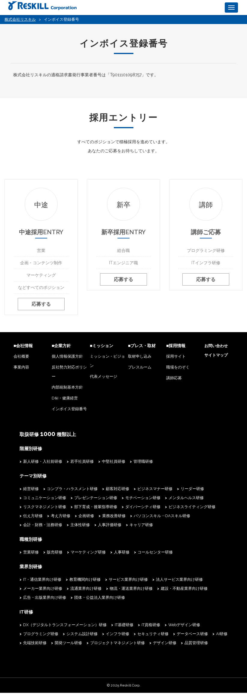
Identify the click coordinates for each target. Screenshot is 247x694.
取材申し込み (139, 359)
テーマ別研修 (32, 478)
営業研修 (31, 554)
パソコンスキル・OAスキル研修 (162, 518)
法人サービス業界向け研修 (179, 581)
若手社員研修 (82, 464)
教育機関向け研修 (85, 581)
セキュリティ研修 (153, 635)
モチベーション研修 (142, 500)
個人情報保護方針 (67, 359)
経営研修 (31, 491)
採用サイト (176, 359)
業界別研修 (30, 568)
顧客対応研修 (117, 491)
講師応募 (174, 380)
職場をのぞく (178, 370)
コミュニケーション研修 (44, 500)
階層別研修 (30, 451)
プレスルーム (139, 370)
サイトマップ (216, 358)
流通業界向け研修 (86, 590)
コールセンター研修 (155, 554)
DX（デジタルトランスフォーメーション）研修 (65, 626)
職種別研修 (30, 541)
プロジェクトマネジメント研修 (117, 644)
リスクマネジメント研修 (44, 509)
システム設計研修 (82, 635)
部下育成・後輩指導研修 (95, 509)
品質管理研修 (196, 644)
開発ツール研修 (68, 644)
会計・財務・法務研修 (42, 527)
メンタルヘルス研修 (186, 500)
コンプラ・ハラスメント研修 (72, 491)
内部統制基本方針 (67, 390)
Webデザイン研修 (184, 626)
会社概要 (21, 359)
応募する (41, 309)
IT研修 (26, 613)
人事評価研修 (109, 527)
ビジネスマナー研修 (154, 491)
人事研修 (122, 554)
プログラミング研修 (40, 635)
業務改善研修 (114, 518)
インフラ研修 (117, 635)
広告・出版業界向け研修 (44, 599)
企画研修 (86, 518)
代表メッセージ (103, 379)
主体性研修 (80, 527)
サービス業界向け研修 (128, 581)
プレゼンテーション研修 (95, 500)
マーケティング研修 (88, 554)
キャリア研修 (141, 527)
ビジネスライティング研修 (192, 509)
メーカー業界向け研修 (42, 590)
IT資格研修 (151, 626)
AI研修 (221, 635)
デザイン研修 (164, 644)
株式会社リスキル (20, 19)
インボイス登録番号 (69, 411)
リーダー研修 (192, 491)
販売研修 (55, 554)
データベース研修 (192, 635)
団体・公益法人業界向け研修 (99, 599)
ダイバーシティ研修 (142, 509)
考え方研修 (60, 518)
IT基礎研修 (124, 626)
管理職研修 (143, 464)
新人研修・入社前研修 (42, 464)
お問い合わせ (216, 348)
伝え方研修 (33, 518)
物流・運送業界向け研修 (131, 590)
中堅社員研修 (113, 464)
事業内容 (21, 370)
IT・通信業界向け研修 (42, 581)
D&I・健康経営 (65, 401)
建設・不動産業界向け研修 (184, 590)
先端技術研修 (35, 644)
